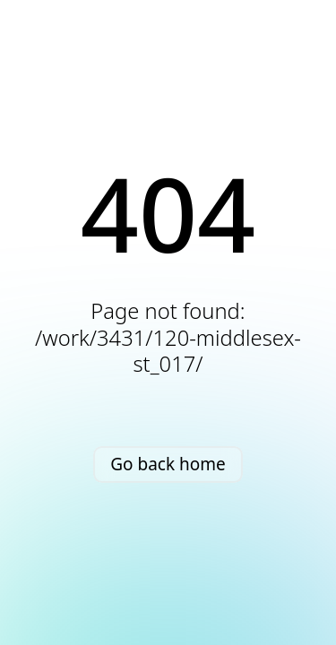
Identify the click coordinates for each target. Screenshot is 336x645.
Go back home (168, 464)
